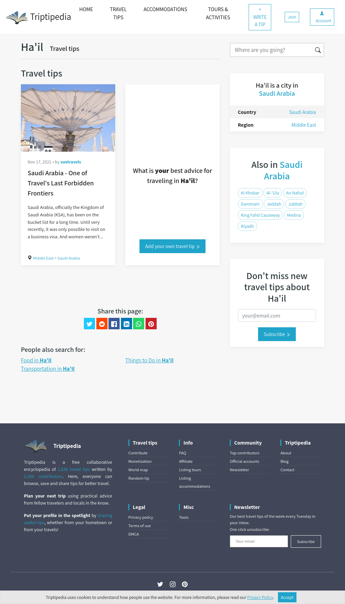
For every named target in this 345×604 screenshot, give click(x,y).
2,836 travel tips (74, 469)
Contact (287, 470)
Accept (287, 597)
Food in (36, 360)
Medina (294, 215)
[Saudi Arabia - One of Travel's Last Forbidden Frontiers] (68, 118)
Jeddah (274, 204)
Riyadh (247, 226)
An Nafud (295, 193)
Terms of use (139, 525)
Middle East (43, 258)
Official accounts (244, 461)
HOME (86, 9)
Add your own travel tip (172, 246)
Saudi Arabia (68, 258)
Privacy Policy (260, 597)
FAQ (182, 453)
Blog (284, 461)
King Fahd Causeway (260, 215)
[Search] (271, 50)
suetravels (70, 162)
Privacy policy (140, 517)
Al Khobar (250, 193)
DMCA (133, 534)
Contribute (138, 453)
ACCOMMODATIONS (165, 9)
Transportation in (47, 368)
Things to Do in (149, 360)
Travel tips (65, 48)
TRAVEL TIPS (118, 13)
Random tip (138, 478)
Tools (183, 517)
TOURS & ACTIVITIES (218, 13)
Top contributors (244, 453)
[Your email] (259, 541)
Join (292, 17)
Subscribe (277, 334)
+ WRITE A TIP (260, 17)
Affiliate (185, 461)
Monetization (140, 461)
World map (138, 470)
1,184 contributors (43, 476)
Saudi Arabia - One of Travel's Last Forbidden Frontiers (61, 183)
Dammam (250, 204)
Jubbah (295, 204)
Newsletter (239, 470)
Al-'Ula (272, 193)
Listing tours (190, 470)
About (285, 453)
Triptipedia (38, 17)
